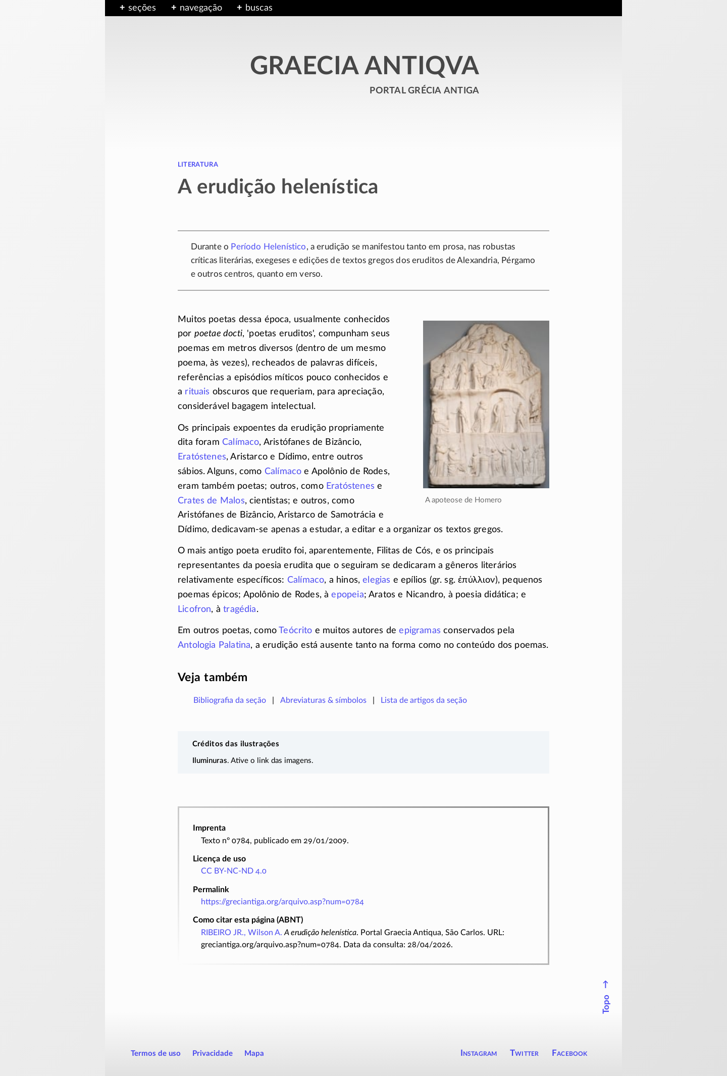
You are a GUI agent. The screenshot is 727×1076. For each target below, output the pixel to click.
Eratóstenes (202, 457)
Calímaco (240, 442)
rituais (197, 391)
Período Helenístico (268, 246)
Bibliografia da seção (229, 700)
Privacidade (212, 1053)
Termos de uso (156, 1053)
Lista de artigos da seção (424, 700)
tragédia (239, 609)
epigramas (420, 630)
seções (142, 8)
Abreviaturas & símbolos (323, 700)
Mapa (254, 1053)
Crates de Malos (211, 500)
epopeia (347, 594)
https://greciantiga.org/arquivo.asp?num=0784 (282, 902)
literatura (198, 164)
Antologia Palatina (214, 645)
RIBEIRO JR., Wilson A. (241, 933)
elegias (376, 580)
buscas (259, 8)
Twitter (524, 1053)
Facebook (570, 1053)
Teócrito (295, 630)
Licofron (194, 609)
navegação (201, 8)
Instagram (478, 1053)
